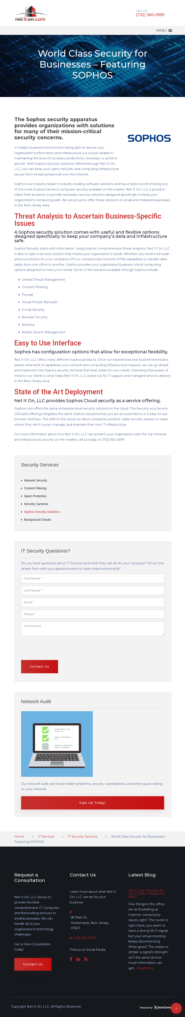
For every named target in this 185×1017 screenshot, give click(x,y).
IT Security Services (82, 836)
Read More (145, 968)
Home (19, 836)
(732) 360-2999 (150, 14)
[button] (161, 30)
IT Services (46, 836)
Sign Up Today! (92, 803)
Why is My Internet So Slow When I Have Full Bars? (145, 894)
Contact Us (33, 964)
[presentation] (41, 698)
